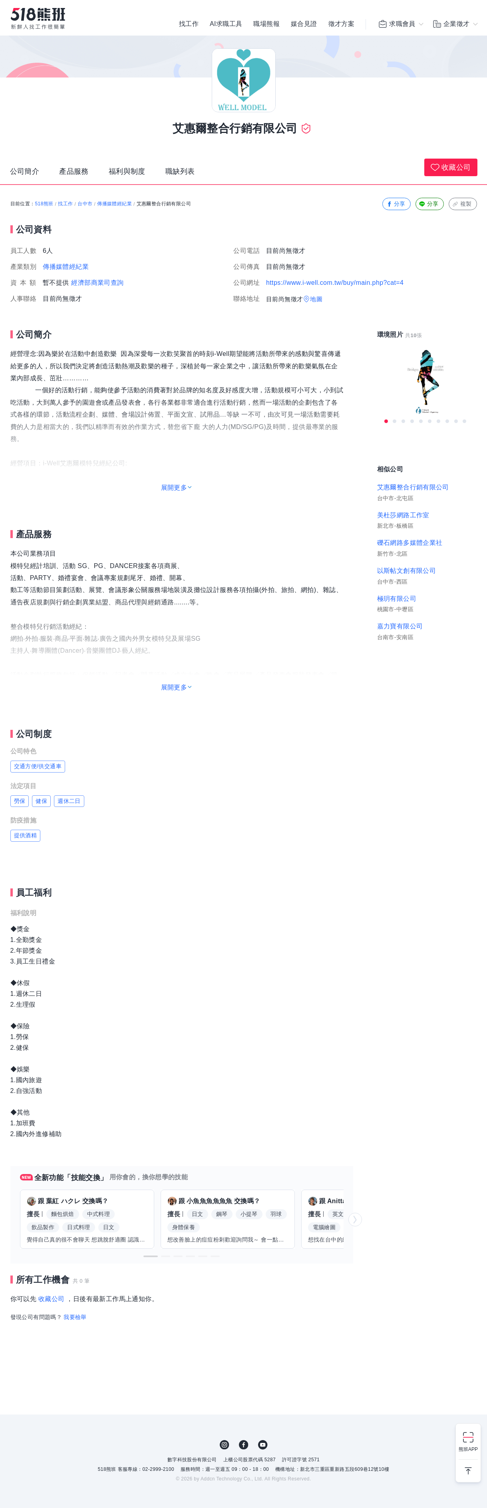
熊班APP (468, 1449)
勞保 (20, 801)
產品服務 (74, 171)
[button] (150, 1256)
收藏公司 (451, 167)
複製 (462, 204)
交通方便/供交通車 (38, 766)
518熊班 (44, 204)
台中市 (85, 204)
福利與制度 (127, 171)
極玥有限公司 (396, 598)
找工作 (189, 24)
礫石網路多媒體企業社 (410, 542)
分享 (396, 204)
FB (243, 1445)
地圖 (316, 299)
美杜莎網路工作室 (403, 515)
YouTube (263, 1445)
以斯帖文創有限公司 (406, 570)
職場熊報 (266, 24)
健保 (41, 801)
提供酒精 (25, 835)
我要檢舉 (75, 1317)
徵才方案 (341, 24)
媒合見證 (304, 24)
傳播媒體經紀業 (114, 204)
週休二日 (69, 801)
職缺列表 (180, 171)
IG (224, 1445)
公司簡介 (25, 171)
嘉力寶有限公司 (400, 626)
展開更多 (174, 487)
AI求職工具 (226, 24)
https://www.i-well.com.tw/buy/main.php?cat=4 (335, 282)
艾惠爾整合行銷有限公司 (413, 487)
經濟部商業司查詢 (97, 282)
